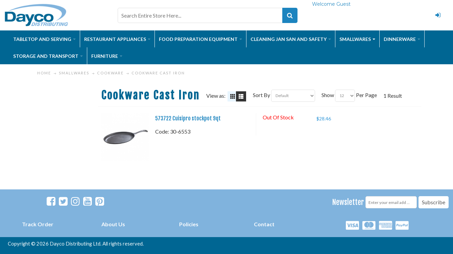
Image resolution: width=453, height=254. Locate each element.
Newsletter (348, 202)
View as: (215, 95)
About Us (113, 224)
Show (327, 95)
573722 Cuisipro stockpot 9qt (188, 118)
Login (438, 15)
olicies (190, 224)
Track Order (37, 224)
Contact (264, 224)
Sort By (261, 95)
